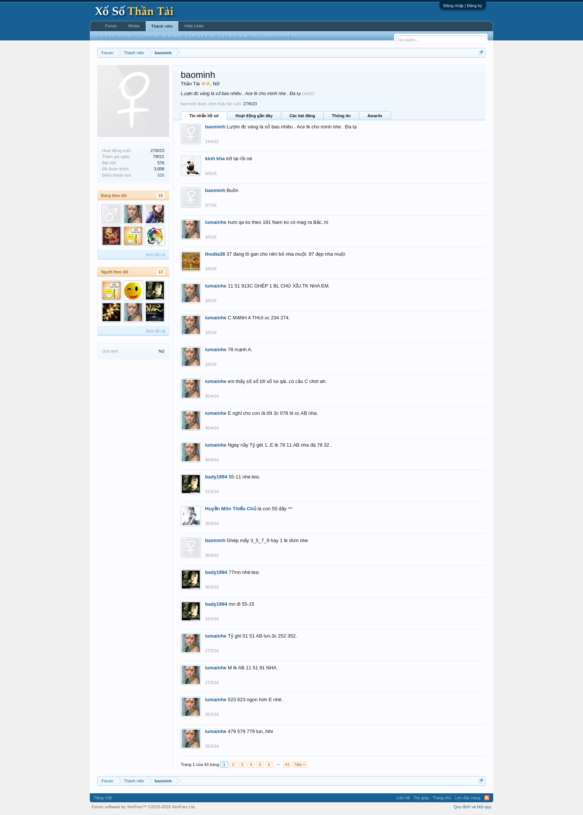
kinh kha (215, 158)
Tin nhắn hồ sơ (204, 115)
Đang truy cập (203, 35)
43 (287, 764)
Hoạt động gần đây (253, 115)
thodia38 (215, 254)
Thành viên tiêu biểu (115, 35)
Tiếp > (299, 764)
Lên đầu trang (467, 798)
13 (160, 272)
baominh (215, 127)
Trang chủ (442, 798)
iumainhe (215, 222)
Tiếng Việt (103, 798)
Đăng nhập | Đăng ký (462, 5)
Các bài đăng (302, 115)
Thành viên (162, 26)
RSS (486, 797)
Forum (111, 26)
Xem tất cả (155, 254)
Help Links (194, 26)
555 (161, 175)
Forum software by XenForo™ (144, 807)
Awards (374, 115)
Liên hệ (403, 798)
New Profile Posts (282, 35)
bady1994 (216, 477)
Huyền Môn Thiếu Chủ (230, 508)
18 (160, 195)
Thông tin (341, 115)
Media (134, 26)
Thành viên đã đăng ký (162, 35)
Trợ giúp (421, 798)
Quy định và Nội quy (473, 807)
